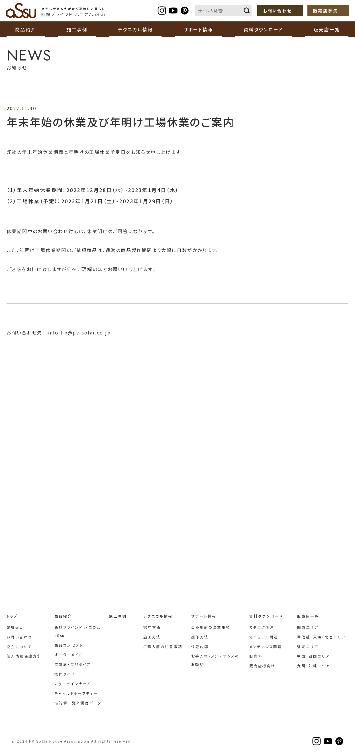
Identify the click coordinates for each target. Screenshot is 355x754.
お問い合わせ (277, 11)
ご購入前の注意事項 (163, 646)
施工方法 (152, 637)
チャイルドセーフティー (76, 693)
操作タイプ (64, 674)
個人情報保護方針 (24, 656)
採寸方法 (152, 627)
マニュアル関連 (263, 637)
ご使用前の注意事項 (210, 627)
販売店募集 (325, 11)
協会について (19, 646)
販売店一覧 (308, 616)
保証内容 (200, 646)
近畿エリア (307, 646)
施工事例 (76, 29)
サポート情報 (203, 616)
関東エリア (307, 627)
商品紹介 (63, 616)
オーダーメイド (68, 654)
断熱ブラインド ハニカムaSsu (55, 11)
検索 (247, 10)
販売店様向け (262, 665)
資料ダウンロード (266, 616)
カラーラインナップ (72, 683)
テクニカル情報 (158, 616)
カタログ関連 (261, 627)
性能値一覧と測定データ (77, 702)
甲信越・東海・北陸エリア (321, 637)
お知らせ (15, 627)
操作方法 (200, 637)
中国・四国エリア (313, 656)
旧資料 (255, 656)
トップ (12, 616)
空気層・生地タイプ (72, 664)
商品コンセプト (68, 645)
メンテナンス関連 (265, 646)
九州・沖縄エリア (313, 665)
